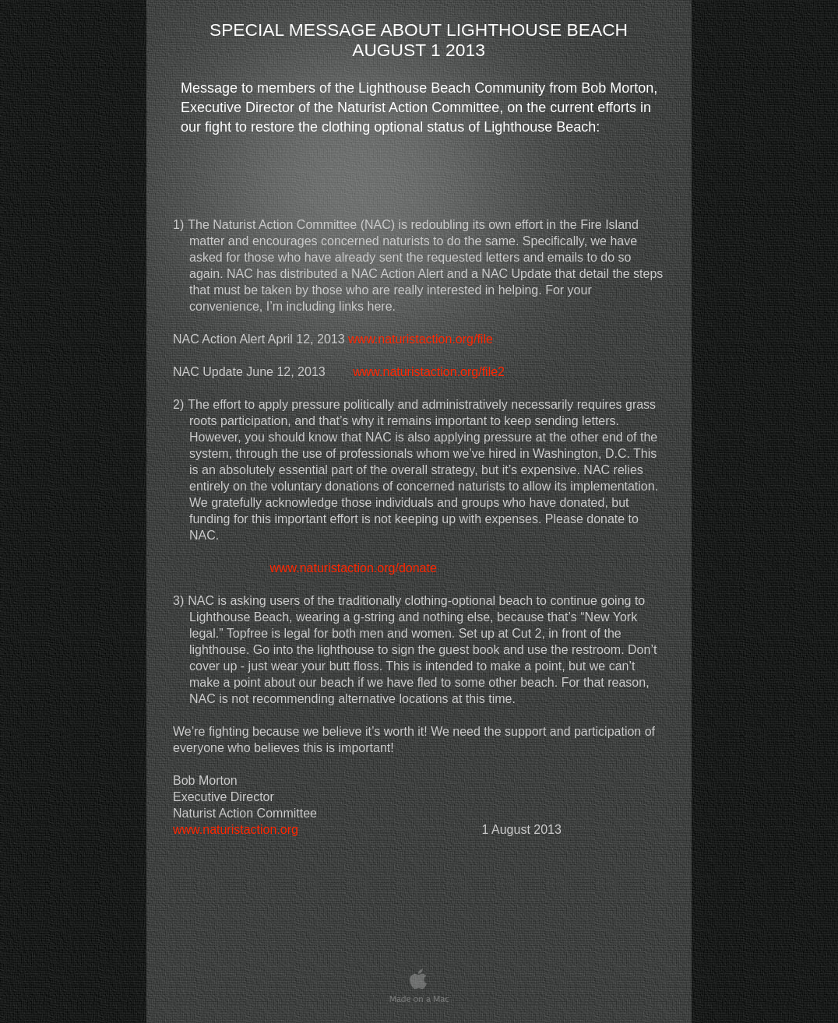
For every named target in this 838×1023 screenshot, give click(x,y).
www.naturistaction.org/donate (352, 568)
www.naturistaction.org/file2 (429, 371)
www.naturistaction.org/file (420, 339)
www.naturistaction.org (235, 829)
